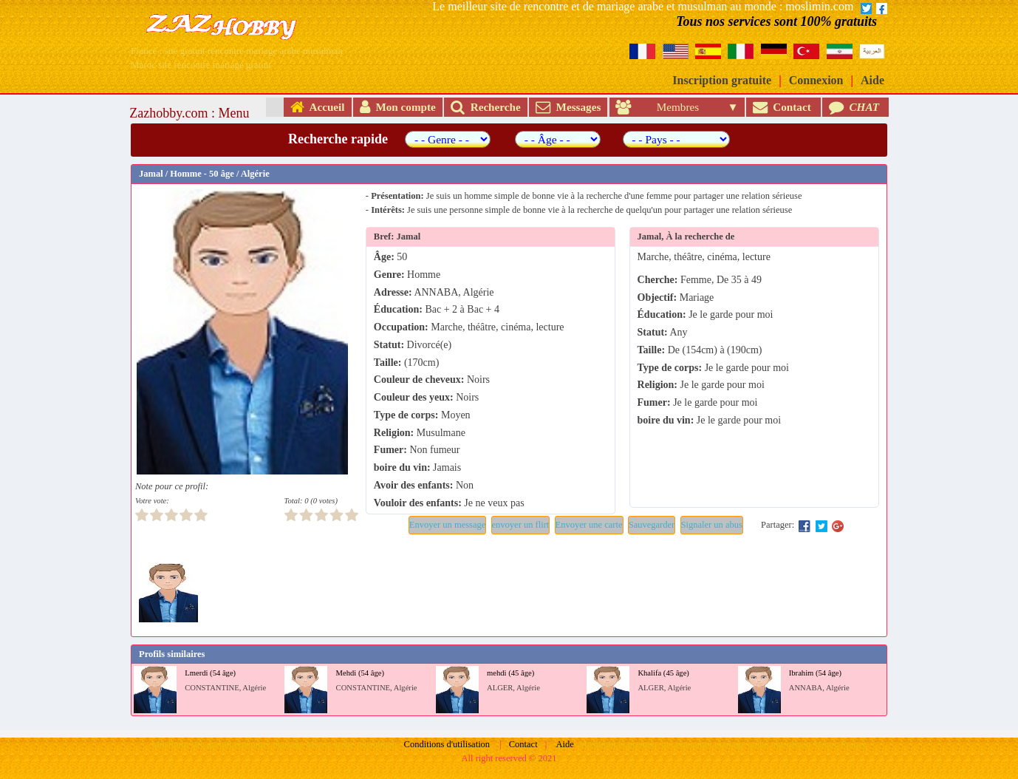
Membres (670, 107)
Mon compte (398, 107)
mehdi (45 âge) (510, 673)
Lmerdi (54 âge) (210, 673)
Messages (568, 107)
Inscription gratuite (721, 80)
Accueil (317, 107)
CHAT (855, 107)
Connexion (816, 80)
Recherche (486, 107)
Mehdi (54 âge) (360, 673)
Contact (783, 107)
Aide (872, 80)
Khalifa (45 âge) (663, 673)
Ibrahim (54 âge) (815, 673)
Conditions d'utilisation (447, 744)
